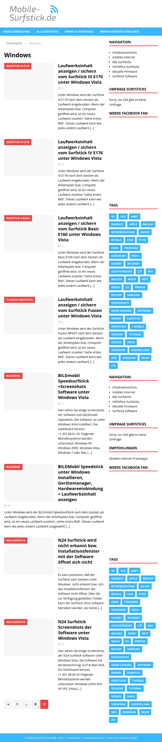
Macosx (116, 279)
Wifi (114, 358)
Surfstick (133, 318)
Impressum (73, 738)
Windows (129, 358)
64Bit (134, 216)
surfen (116, 318)
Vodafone (118, 350)
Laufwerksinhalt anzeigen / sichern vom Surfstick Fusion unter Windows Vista (80, 308)
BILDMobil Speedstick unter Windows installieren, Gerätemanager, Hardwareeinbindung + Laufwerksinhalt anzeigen (80, 483)
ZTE (113, 366)
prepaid (140, 287)
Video (131, 342)
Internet (133, 263)
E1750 (142, 240)
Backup (148, 224)
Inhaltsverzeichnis (16, 31)
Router (116, 295)
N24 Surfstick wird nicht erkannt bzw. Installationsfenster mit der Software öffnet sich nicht (79, 551)
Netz (145, 279)
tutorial (135, 334)
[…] (92, 128)
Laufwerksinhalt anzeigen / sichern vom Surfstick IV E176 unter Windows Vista (80, 150)
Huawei (116, 263)
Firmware (131, 248)
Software (144, 311)
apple (133, 224)
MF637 (132, 279)
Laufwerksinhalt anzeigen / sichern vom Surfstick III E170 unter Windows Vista (80, 74)
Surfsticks (118, 326)
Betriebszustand (123, 232)
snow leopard (121, 311)
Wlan (145, 358)
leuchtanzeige (121, 271)
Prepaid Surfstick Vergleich (119, 31)
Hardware (118, 256)
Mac (151, 271)
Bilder (145, 232)
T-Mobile (138, 326)
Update (116, 342)
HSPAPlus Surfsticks (79, 31)
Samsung (133, 295)
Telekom (117, 334)
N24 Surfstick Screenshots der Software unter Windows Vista (75, 630)
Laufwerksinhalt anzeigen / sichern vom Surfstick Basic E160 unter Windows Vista (79, 229)
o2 (127, 287)
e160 (130, 240)
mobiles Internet (123, 57)
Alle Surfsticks (47, 31)
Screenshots (120, 303)
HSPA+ (136, 256)
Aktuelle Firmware (124, 72)
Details (116, 240)
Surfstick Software (124, 76)
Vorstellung (140, 350)
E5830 (114, 248)
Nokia (115, 287)
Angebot (117, 224)
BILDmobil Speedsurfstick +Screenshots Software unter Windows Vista (74, 386)
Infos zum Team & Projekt (122, 738)
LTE (140, 271)
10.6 (123, 216)
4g (113, 216)
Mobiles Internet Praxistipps (128, 458)
